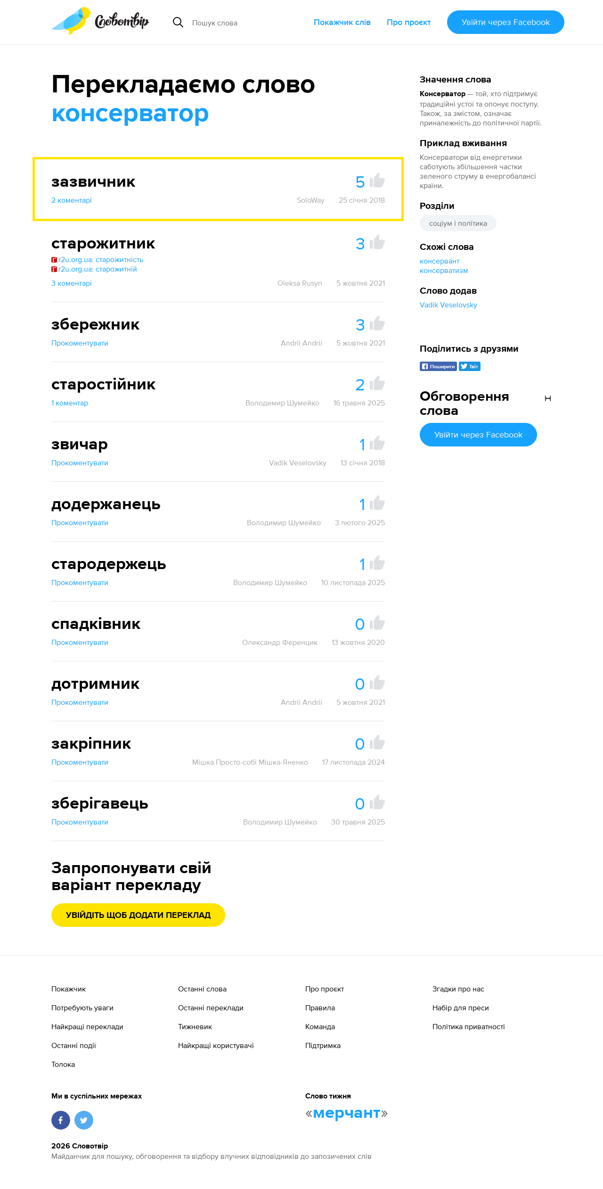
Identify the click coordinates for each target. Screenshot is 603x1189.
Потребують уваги (82, 1007)
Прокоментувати (79, 343)
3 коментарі (71, 283)
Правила (320, 1007)
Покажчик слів (342, 22)
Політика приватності (468, 1026)
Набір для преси (460, 1007)
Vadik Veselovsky (448, 304)
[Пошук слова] (249, 22)
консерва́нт (439, 260)
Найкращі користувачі (216, 1045)
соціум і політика (458, 223)
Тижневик (195, 1026)
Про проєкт (409, 22)
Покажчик (68, 988)
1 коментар (69, 402)
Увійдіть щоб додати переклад (138, 915)
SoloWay (311, 200)
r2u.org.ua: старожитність (97, 259)
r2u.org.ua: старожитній (94, 268)
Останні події (73, 1045)
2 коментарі (71, 200)
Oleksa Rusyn (299, 283)
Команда (320, 1026)
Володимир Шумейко (282, 402)
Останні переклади (211, 1007)
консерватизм (444, 270)
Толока (63, 1064)
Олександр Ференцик (280, 642)
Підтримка (323, 1045)
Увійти (506, 22)
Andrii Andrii (301, 343)
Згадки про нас (458, 988)
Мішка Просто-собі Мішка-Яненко (250, 762)
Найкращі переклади (87, 1026)
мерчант (347, 1113)
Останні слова (202, 988)
